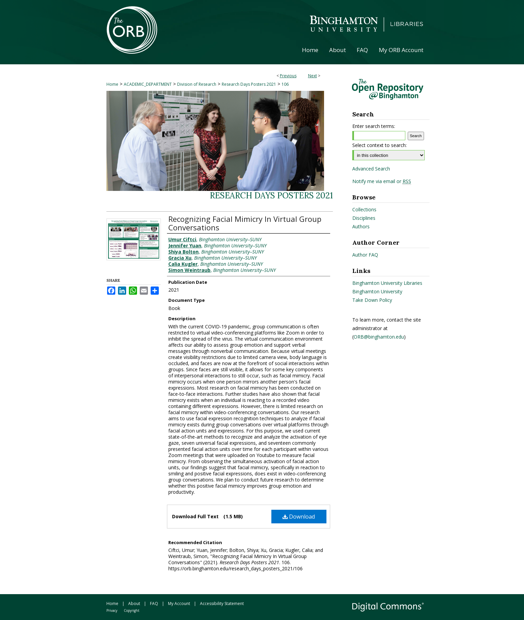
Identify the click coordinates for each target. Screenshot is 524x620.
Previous (288, 76)
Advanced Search (371, 168)
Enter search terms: (373, 126)
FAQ (154, 603)
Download (299, 516)
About (134, 603)
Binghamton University (377, 291)
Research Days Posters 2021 (249, 84)
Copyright (131, 610)
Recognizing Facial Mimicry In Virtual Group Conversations (244, 223)
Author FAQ (365, 254)
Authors (361, 226)
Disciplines (363, 218)
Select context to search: (379, 145)
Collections (364, 209)
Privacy (111, 610)
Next (312, 76)
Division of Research (196, 84)
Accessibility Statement (222, 603)
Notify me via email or (381, 181)
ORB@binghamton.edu (379, 336)
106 (285, 84)
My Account (179, 603)
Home (112, 84)
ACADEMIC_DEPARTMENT (148, 84)
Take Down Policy (372, 300)
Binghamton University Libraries (387, 283)
